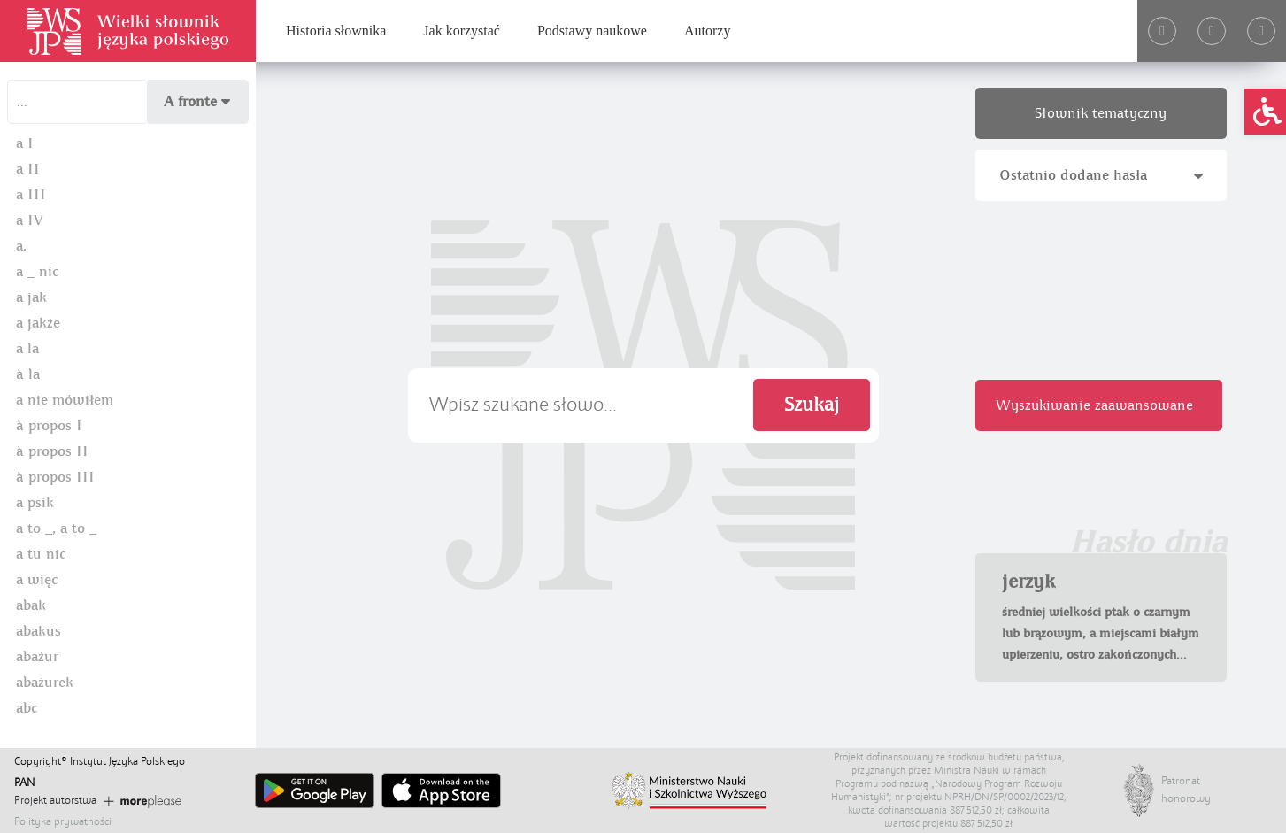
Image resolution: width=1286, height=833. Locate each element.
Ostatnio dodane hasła (1101, 175)
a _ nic (37, 272)
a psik (35, 503)
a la (27, 349)
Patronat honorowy (1179, 790)
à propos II (52, 451)
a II (28, 169)
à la (28, 374)
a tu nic (40, 554)
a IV (29, 220)
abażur (37, 657)
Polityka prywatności (63, 821)
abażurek (44, 682)
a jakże (38, 323)
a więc (37, 580)
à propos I (49, 426)
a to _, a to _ (56, 528)
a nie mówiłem (64, 400)
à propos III (55, 477)
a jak (31, 297)
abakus (38, 631)
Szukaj (811, 405)
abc (26, 708)
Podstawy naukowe (592, 30)
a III (31, 195)
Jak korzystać (461, 30)
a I (25, 143)
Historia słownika (336, 30)
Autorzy (707, 30)
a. (21, 246)
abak (31, 605)
